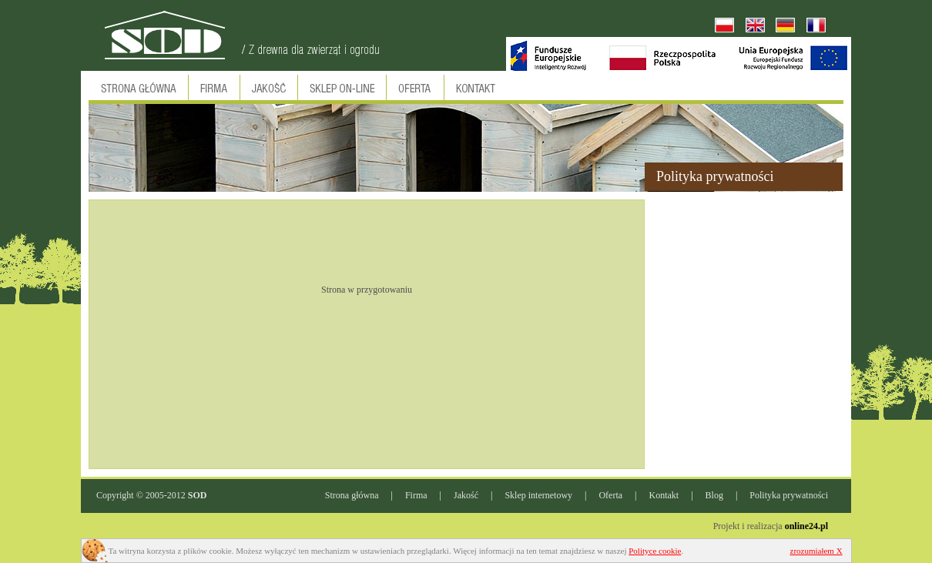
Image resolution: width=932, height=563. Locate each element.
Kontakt (664, 495)
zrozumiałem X (816, 550)
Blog (714, 495)
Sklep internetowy (538, 495)
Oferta (610, 495)
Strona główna (352, 495)
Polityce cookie (655, 550)
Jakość (466, 495)
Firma (416, 495)
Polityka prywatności (788, 495)
